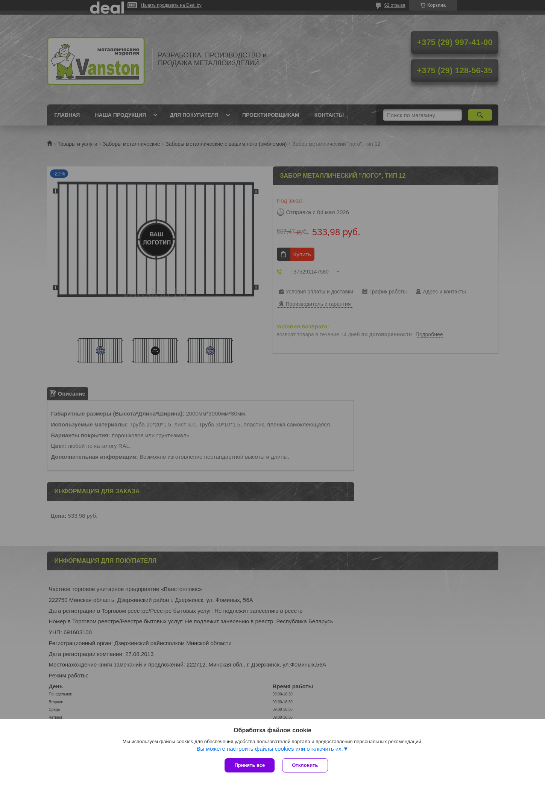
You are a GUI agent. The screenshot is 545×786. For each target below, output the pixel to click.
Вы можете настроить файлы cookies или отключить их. (269, 748)
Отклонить (305, 765)
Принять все (249, 765)
